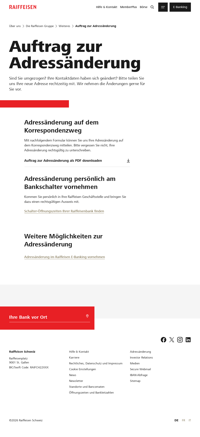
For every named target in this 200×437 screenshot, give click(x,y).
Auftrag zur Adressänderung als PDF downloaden (77, 160)
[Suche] (152, 7)
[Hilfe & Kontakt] (79, 351)
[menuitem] (107, 7)
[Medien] (135, 363)
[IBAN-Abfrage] (138, 375)
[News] (72, 375)
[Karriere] (74, 357)
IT (190, 420)
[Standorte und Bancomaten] (86, 386)
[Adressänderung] (140, 351)
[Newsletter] (76, 381)
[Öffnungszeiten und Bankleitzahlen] (91, 392)
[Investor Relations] (141, 357)
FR (183, 420)
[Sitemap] (135, 381)
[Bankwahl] (48, 318)
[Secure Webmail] (140, 369)
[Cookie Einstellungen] (82, 369)
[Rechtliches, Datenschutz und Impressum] (96, 363)
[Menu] (163, 7)
